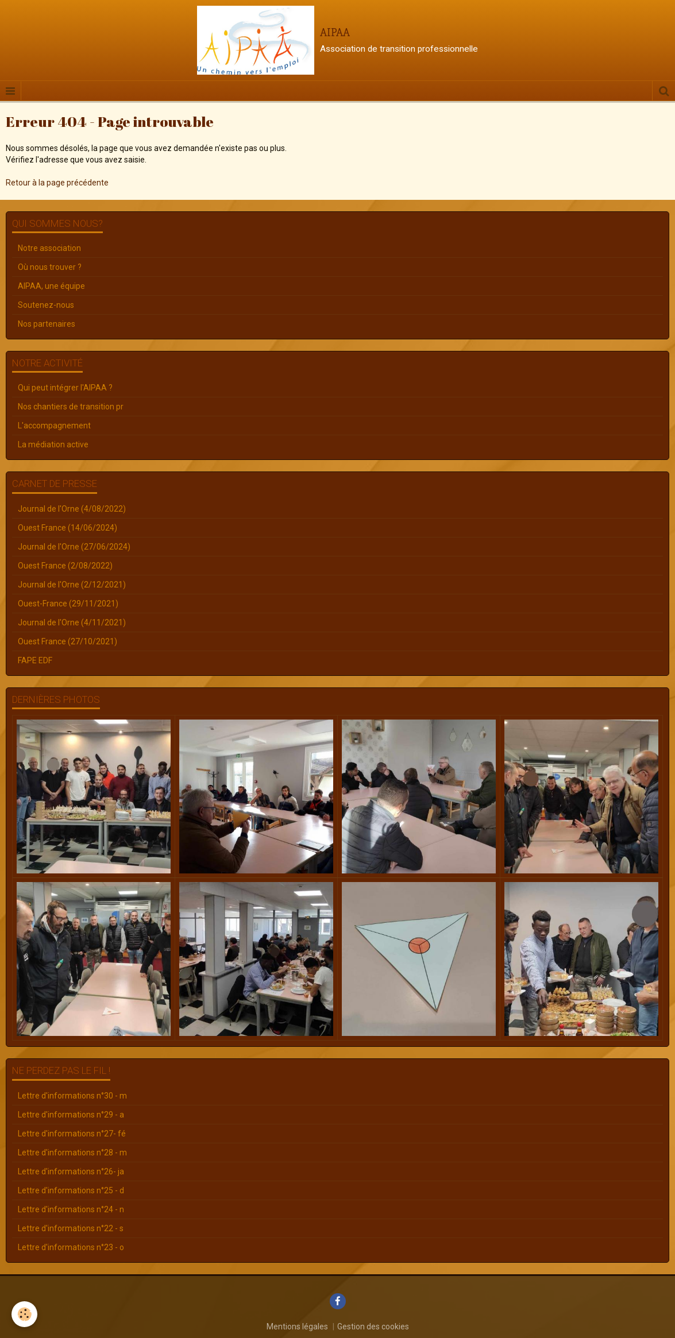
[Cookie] (24, 1314)
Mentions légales (297, 1326)
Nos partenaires (46, 323)
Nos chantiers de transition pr (71, 406)
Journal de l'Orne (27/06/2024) (74, 546)
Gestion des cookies (373, 1326)
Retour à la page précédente (57, 182)
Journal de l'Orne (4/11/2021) (72, 622)
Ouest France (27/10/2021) (67, 641)
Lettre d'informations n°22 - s (71, 1228)
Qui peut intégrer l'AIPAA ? (65, 387)
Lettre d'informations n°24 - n (71, 1209)
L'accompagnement (54, 425)
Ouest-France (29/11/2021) (68, 603)
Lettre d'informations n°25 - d (71, 1190)
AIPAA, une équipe (51, 286)
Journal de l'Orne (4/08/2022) (72, 508)
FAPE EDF (35, 660)
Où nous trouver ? (50, 267)
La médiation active (53, 444)
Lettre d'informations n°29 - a (71, 1114)
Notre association (49, 248)
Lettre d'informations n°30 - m (72, 1095)
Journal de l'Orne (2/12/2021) (72, 584)
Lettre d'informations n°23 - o (71, 1247)
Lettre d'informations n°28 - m (72, 1152)
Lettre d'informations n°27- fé (72, 1133)
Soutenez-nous (46, 305)
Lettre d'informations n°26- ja (71, 1171)
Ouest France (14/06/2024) (67, 527)
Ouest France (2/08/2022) (65, 565)
